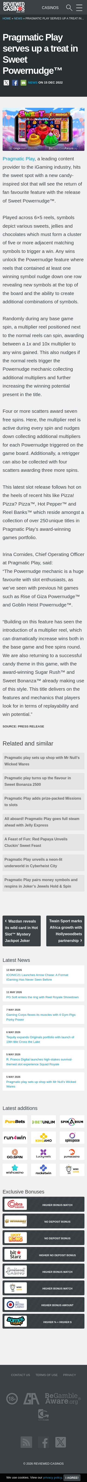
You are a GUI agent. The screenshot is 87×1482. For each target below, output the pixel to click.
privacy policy (52, 1477)
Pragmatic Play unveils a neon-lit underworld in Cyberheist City (33, 863)
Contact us (20, 1375)
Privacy (69, 1375)
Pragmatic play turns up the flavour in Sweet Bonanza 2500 (37, 781)
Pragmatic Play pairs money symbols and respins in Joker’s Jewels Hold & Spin (41, 883)
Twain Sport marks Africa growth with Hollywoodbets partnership (65, 931)
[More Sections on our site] (79, 8)
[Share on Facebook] (15, 82)
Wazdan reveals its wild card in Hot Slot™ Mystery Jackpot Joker (21, 931)
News (18, 18)
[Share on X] (6, 82)
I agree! (71, 1477)
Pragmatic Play (18, 158)
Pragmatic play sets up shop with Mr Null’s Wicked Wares (42, 761)
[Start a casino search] (69, 8)
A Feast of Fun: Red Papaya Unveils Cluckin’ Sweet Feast (35, 842)
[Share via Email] (23, 82)
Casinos (50, 8)
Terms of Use (46, 1375)
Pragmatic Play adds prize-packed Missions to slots (42, 801)
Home (7, 18)
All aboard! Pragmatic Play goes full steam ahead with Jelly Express (41, 822)
